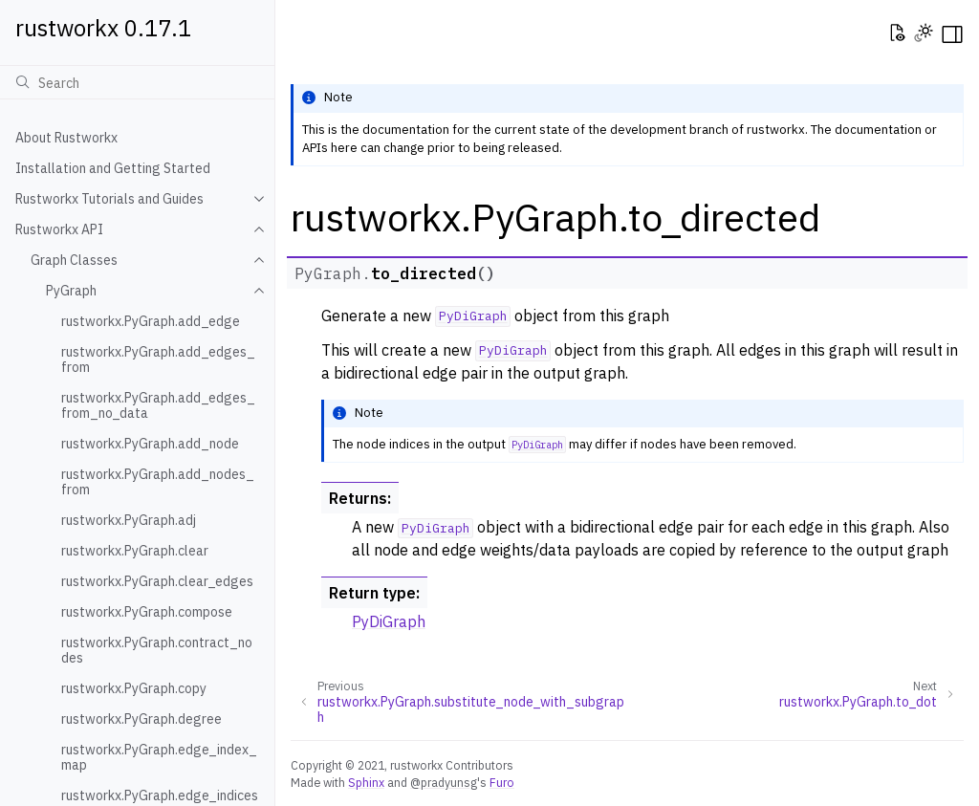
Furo (502, 782)
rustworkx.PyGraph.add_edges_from (158, 359)
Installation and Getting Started (112, 168)
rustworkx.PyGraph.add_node (150, 443)
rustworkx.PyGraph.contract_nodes (156, 650)
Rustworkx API (59, 229)
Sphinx (366, 782)
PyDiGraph (388, 621)
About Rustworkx (66, 137)
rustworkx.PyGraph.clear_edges (157, 581)
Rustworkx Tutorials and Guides (109, 198)
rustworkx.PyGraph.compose (146, 612)
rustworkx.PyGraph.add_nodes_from (157, 482)
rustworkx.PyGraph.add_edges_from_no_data (158, 405)
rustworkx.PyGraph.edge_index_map (159, 757)
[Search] (137, 82)
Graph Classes (74, 260)
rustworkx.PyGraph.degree (141, 719)
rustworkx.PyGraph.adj (128, 520)
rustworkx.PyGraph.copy (134, 688)
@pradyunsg (443, 782)
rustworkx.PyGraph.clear (134, 550)
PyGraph (71, 290)
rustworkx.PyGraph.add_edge (150, 321)
